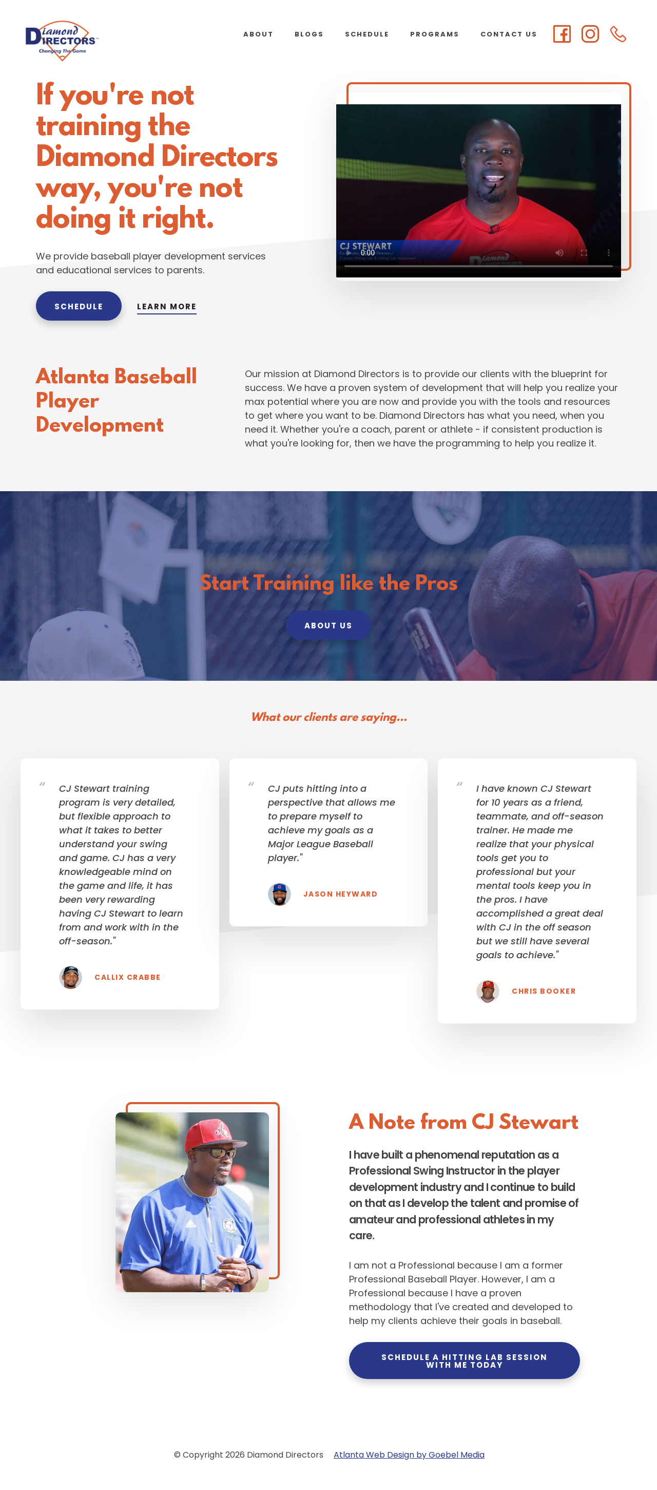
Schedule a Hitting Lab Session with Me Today (464, 1361)
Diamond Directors (103, 41)
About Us (328, 625)
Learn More (167, 306)
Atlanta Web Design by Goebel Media (409, 1455)
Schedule (78, 306)
